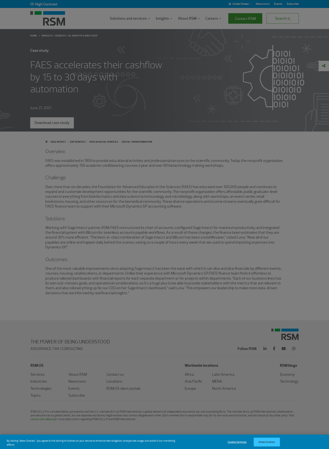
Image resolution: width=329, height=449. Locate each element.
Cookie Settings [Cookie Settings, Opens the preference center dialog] (237, 444)
